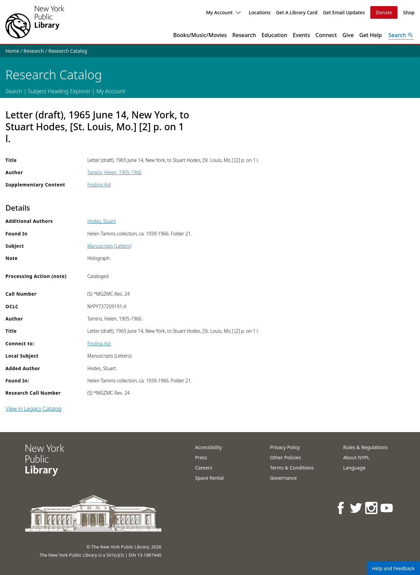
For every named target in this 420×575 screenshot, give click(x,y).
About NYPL (356, 457)
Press (201, 457)
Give (348, 35)
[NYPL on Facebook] (341, 507)
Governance (283, 478)
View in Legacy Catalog (33, 408)
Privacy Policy (285, 447)
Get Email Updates (344, 12)
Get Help (370, 35)
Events (301, 35)
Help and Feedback (393, 568)
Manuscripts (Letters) (109, 246)
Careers (203, 467)
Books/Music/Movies (200, 35)
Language (354, 467)
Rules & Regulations (365, 447)
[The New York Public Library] (34, 21)
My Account (223, 12)
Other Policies (285, 457)
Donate (384, 12)
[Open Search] (401, 35)
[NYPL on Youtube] (387, 507)
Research (244, 35)
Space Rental (209, 478)
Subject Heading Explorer (59, 91)
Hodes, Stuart (101, 221)
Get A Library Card (297, 12)
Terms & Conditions (292, 467)
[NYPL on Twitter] (356, 507)
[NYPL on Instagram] (371, 507)
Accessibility (208, 447)
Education (274, 35)
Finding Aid (99, 184)
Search (13, 91)
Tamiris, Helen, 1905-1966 (114, 172)
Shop (409, 12)
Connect (326, 35)
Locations (260, 12)
